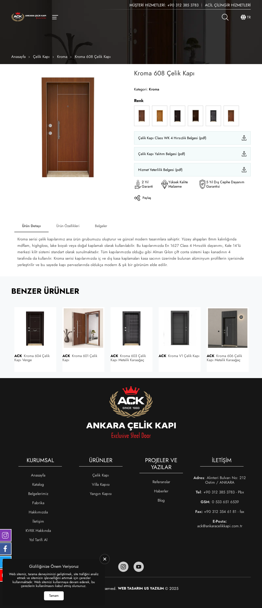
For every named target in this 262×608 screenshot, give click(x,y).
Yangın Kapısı (101, 493)
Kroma (62, 56)
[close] (105, 559)
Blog (161, 500)
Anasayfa (18, 56)
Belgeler (101, 225)
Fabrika (38, 503)
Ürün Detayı (31, 225)
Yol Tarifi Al (38, 540)
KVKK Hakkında (38, 530)
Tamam (54, 595)
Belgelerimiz (38, 493)
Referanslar (161, 482)
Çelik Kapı (41, 56)
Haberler (161, 491)
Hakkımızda (38, 512)
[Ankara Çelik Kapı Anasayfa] (28, 17)
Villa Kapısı (101, 484)
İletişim (38, 521)
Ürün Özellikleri (68, 225)
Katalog (38, 484)
